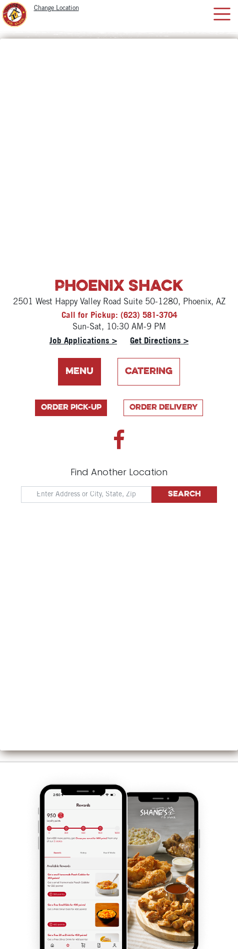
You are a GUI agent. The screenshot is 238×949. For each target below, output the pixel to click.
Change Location (56, 8)
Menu (80, 371)
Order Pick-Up (71, 408)
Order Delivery (164, 408)
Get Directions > (159, 340)
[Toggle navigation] (222, 14)
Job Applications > (83, 340)
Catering (148, 371)
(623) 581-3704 (148, 314)
